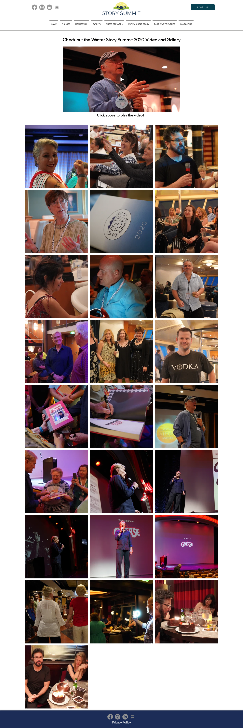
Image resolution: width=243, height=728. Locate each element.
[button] (165, 22)
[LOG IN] (203, 7)
